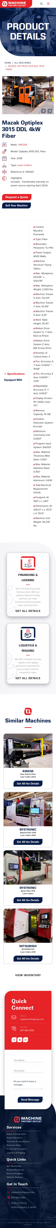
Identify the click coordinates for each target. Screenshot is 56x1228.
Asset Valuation (14, 1137)
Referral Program (15, 1173)
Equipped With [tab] (13, 379)
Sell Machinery (14, 1166)
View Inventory (28, 975)
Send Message (30, 1099)
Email (23, 1016)
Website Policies (15, 1177)
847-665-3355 (27, 1030)
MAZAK (23, 144)
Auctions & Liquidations (18, 1141)
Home (7, 62)
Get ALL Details (28, 610)
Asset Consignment (16, 1134)
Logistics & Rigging (16, 1152)
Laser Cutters (24, 165)
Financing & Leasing (16, 1149)
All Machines (22, 62)
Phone (23, 1027)
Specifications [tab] (16, 373)
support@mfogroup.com (32, 1019)
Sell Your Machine (16, 205)
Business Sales (14, 1145)
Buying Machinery (15, 1169)
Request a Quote (16, 197)
